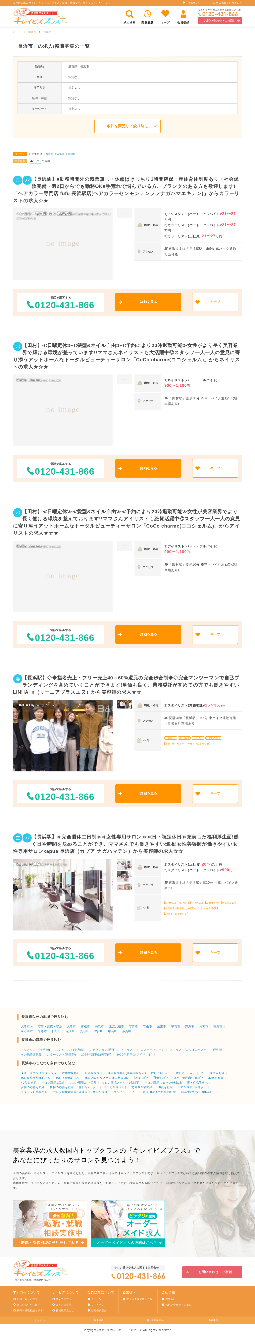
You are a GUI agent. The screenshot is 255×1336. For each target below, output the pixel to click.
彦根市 (85, 1026)
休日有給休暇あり (68, 1077)
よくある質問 (64, 1304)
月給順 (72, 153)
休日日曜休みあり (213, 1073)
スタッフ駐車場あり (34, 1092)
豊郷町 (98, 1031)
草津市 (133, 1026)
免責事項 (213, 1320)
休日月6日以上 (161, 1073)
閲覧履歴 (147, 22)
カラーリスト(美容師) (61, 1054)
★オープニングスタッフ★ (39, 1073)
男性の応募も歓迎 (62, 1087)
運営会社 (171, 1299)
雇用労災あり (71, 1073)
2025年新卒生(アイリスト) (134, 1054)
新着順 (49, 153)
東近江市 (27, 1031)
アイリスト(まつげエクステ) (189, 1049)
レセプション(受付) (102, 1049)
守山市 (147, 1026)
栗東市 (161, 1026)
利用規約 (99, 1320)
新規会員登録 (99, 1310)
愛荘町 (84, 1031)
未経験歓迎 (140, 1077)
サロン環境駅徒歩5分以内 (70, 1092)
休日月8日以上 (186, 1073)
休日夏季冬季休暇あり (36, 1077)
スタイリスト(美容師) (69, 1049)
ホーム (17, 32)
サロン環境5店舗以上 (192, 1087)
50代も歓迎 (165, 1087)
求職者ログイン (197, 2)
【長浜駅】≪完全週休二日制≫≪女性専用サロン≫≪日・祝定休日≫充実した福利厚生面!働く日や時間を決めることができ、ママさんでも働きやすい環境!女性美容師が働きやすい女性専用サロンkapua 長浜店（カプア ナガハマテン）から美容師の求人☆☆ (126, 844)
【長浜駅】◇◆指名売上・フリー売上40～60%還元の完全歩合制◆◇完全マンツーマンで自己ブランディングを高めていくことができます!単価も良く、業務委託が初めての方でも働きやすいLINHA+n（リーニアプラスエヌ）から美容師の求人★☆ (126, 685)
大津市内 (27, 1026)
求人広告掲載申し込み (139, 1299)
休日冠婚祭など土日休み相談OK (106, 1077)
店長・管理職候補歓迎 (188, 1077)
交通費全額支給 (141, 1087)
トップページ (41, 1320)
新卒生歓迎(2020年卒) (196, 1092)
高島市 (217, 1026)
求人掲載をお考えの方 (229, 2)
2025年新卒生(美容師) (96, 1054)
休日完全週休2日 (115, 1087)
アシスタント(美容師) (35, 1049)
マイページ (97, 1304)
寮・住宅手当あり (199, 1082)
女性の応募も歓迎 (33, 1087)
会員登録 (183, 22)
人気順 (61, 153)
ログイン (96, 1299)
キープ (165, 22)
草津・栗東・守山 (50, 1026)
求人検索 (129, 22)
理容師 (217, 1049)
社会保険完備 (94, 1073)
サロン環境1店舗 (52, 1082)
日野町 (56, 1031)
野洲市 (189, 1026)
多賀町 (126, 1031)
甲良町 (112, 1031)
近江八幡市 (116, 1026)
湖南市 (203, 1026)
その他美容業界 (31, 1054)
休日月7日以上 (89, 1087)
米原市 (42, 1031)
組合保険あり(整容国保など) (127, 1073)
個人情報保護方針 (156, 1320)
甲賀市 (175, 1026)
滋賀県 (32, 32)
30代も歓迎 (216, 1077)
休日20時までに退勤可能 (159, 1092)
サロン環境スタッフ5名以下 (120, 1082)
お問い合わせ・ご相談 (219, 20)
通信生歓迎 (160, 1077)
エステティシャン (153, 1049)
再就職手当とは (65, 1310)
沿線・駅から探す (27, 1299)
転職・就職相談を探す (30, 1310)
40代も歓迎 (28, 1082)
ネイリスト (128, 1049)
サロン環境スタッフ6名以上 (163, 1082)
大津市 (71, 1026)
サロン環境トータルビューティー (115, 1092)
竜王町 (70, 1031)
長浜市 (99, 1026)
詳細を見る (148, 302)
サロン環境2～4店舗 (83, 1082)
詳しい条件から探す (28, 1304)
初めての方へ (64, 1299)
